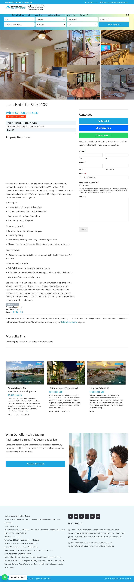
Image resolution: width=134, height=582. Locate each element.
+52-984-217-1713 (14, 536)
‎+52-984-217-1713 (92, 2)
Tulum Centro (55, 382)
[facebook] (70, 516)
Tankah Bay (22, 382)
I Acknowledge (87, 185)
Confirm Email (109, 169)
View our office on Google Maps (26, 547)
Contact (128, 579)
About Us (107, 579)
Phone (82, 174)
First (80, 158)
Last (106, 158)
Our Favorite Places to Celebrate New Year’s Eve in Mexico (91, 542)
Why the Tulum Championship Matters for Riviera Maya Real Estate (95, 529)
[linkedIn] (76, 516)
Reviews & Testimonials (35, 464)
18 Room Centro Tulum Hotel (63, 388)
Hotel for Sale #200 (99, 388)
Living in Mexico (118, 579)
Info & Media (70, 15)
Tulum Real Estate (36, 126)
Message (82, 196)
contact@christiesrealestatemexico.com (115, 2)
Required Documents (89, 182)
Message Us (105, 128)
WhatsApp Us (104, 135)
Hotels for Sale (30, 123)
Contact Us (84, 15)
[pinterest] (87, 516)
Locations (38, 15)
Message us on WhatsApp (29, 540)
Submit (83, 229)
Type (70, 24)
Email (82, 162)
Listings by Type (54, 15)
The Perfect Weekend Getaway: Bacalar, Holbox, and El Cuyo (92, 545)
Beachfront (13, 382)
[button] (14, 577)
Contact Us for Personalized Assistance (18, 2)
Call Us (105, 121)
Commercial (17, 123)
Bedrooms (40, 24)
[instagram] (98, 516)
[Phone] (103, 177)
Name (82, 151)
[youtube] (92, 516)
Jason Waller (14, 526)
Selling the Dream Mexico (21, 15)
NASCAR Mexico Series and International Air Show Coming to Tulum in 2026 (98, 533)
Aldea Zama (21, 126)
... (27, 411)
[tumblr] (81, 516)
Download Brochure (16, 116)
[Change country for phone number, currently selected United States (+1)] (81, 177)
